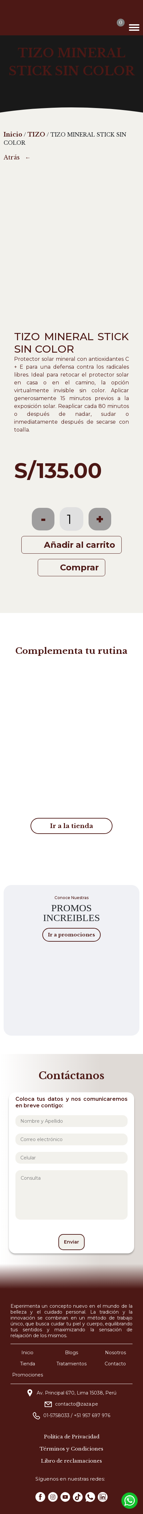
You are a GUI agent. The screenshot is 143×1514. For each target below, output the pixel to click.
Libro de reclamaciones (71, 1461)
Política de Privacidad (71, 1436)
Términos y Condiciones (71, 1449)
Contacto (115, 1364)
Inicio (27, 1353)
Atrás (12, 157)
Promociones (27, 1375)
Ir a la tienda (71, 826)
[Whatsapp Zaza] (90, 1497)
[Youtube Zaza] (65, 1497)
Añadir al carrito (79, 545)
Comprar (79, 567)
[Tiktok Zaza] (78, 1497)
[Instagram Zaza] (53, 1497)
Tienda (27, 1364)
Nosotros (115, 1353)
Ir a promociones (71, 935)
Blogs (71, 1353)
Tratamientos (71, 1364)
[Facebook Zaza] (40, 1497)
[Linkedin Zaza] (103, 1497)
